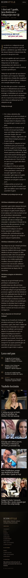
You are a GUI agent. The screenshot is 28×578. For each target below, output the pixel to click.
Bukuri (5, 533)
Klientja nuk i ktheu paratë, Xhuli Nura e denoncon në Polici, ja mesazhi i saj (11, 443)
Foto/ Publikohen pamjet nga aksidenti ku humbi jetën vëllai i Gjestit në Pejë (11, 472)
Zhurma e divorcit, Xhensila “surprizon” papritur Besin (13, 379)
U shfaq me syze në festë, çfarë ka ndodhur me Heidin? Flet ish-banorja (10, 414)
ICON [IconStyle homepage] (8, 2)
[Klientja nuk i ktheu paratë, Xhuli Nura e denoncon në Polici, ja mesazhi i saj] (14, 429)
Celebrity (6, 529)
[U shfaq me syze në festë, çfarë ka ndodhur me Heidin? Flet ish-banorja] (14, 399)
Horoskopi (6, 540)
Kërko (5, 550)
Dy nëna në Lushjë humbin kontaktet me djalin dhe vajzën (14, 373)
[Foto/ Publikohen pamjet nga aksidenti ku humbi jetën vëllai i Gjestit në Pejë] (14, 458)
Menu (24, 2)
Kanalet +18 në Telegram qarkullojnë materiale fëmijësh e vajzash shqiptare (13, 367)
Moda (5, 531)
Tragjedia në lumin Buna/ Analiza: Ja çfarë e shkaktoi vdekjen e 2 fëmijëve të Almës (13, 359)
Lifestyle (6, 535)
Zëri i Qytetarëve (8, 542)
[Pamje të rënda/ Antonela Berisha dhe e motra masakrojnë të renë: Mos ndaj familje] (14, 487)
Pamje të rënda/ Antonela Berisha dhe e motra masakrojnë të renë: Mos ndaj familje (13, 502)
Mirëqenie (6, 537)
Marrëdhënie (7, 538)
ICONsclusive (7, 544)
